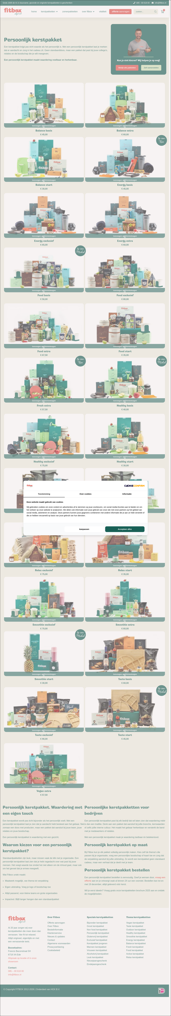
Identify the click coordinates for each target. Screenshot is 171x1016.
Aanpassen (84, 529)
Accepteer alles (125, 529)
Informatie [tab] (127, 494)
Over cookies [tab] (86, 494)
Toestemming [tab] (44, 494)
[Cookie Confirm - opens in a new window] (134, 485)
